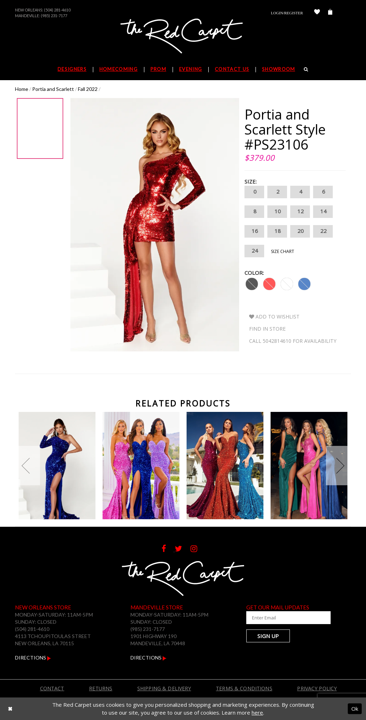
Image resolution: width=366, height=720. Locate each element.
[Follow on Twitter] (183, 549)
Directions (33, 658)
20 (300, 231)
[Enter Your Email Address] (281, 617)
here (257, 712)
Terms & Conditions (244, 688)
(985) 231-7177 (54, 15)
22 (323, 231)
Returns (100, 688)
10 (277, 211)
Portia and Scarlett (53, 89)
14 (323, 211)
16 (254, 231)
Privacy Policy (317, 688)
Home (21, 89)
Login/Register (287, 13)
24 (254, 251)
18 (277, 231)
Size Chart (282, 251)
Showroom (278, 69)
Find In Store (267, 328)
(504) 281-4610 (57, 10)
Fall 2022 (88, 89)
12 (300, 211)
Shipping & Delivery (164, 688)
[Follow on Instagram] (197, 549)
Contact (52, 688)
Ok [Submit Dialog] (354, 708)
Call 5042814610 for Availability (292, 340)
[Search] (306, 69)
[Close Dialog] (10, 708)
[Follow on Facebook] (168, 549)
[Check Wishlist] (317, 13)
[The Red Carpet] (183, 36)
